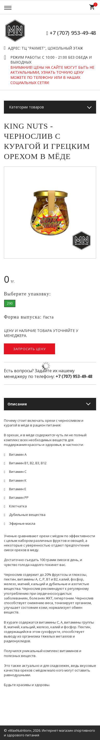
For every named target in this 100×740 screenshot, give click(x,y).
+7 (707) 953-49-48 (73, 32)
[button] (91, 171)
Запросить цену (29, 349)
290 (9, 303)
